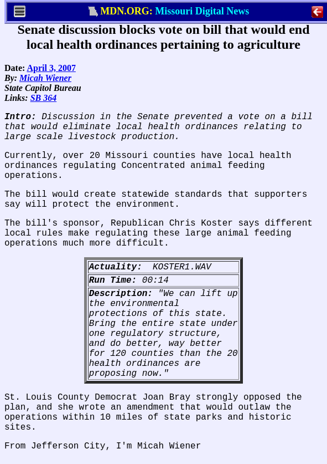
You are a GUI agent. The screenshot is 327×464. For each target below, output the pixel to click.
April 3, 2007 (51, 68)
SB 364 (43, 98)
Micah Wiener (45, 78)
